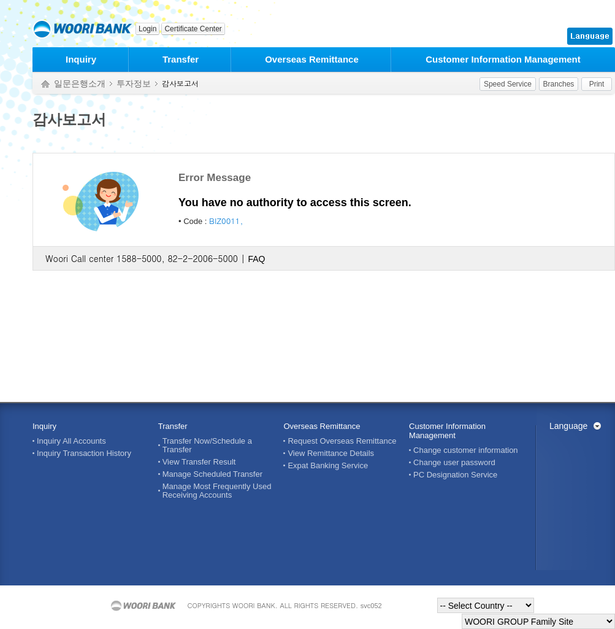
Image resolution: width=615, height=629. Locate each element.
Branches (559, 84)
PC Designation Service (455, 475)
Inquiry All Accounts (71, 441)
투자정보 (134, 83)
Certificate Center (192, 29)
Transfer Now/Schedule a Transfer (207, 445)
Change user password (454, 462)
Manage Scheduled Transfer (212, 474)
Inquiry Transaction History (84, 453)
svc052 (371, 605)
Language (568, 426)
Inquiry (81, 59)
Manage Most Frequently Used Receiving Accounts (217, 491)
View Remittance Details (331, 453)
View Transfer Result (199, 462)
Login (147, 29)
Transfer (180, 59)
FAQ (256, 259)
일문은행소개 (79, 83)
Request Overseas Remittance (342, 441)
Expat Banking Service (328, 465)
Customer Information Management (503, 59)
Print (597, 84)
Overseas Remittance (312, 59)
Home (45, 84)
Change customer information (465, 450)
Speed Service (508, 84)
